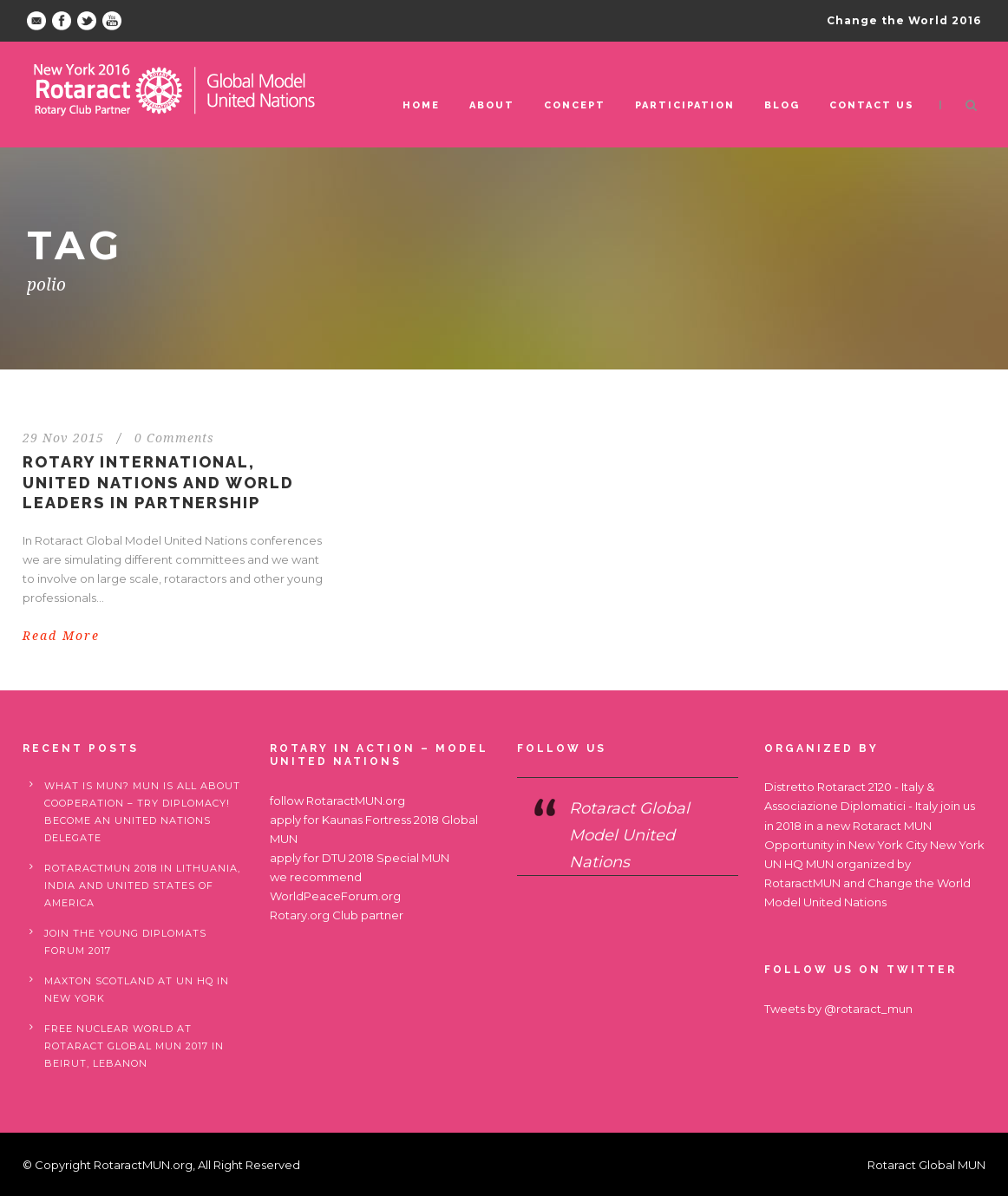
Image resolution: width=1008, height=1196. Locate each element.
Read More (61, 636)
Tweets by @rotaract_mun (838, 1009)
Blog (782, 105)
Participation (685, 105)
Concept (574, 105)
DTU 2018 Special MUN (385, 858)
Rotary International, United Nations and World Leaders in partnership (158, 482)
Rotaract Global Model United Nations (629, 835)
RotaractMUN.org (355, 800)
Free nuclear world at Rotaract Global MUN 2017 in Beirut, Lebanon (134, 1046)
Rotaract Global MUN (926, 1165)
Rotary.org (300, 915)
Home (421, 105)
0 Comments (174, 438)
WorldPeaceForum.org (335, 896)
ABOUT (491, 105)
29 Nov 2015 (63, 438)
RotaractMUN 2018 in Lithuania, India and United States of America (142, 885)
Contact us (871, 105)
